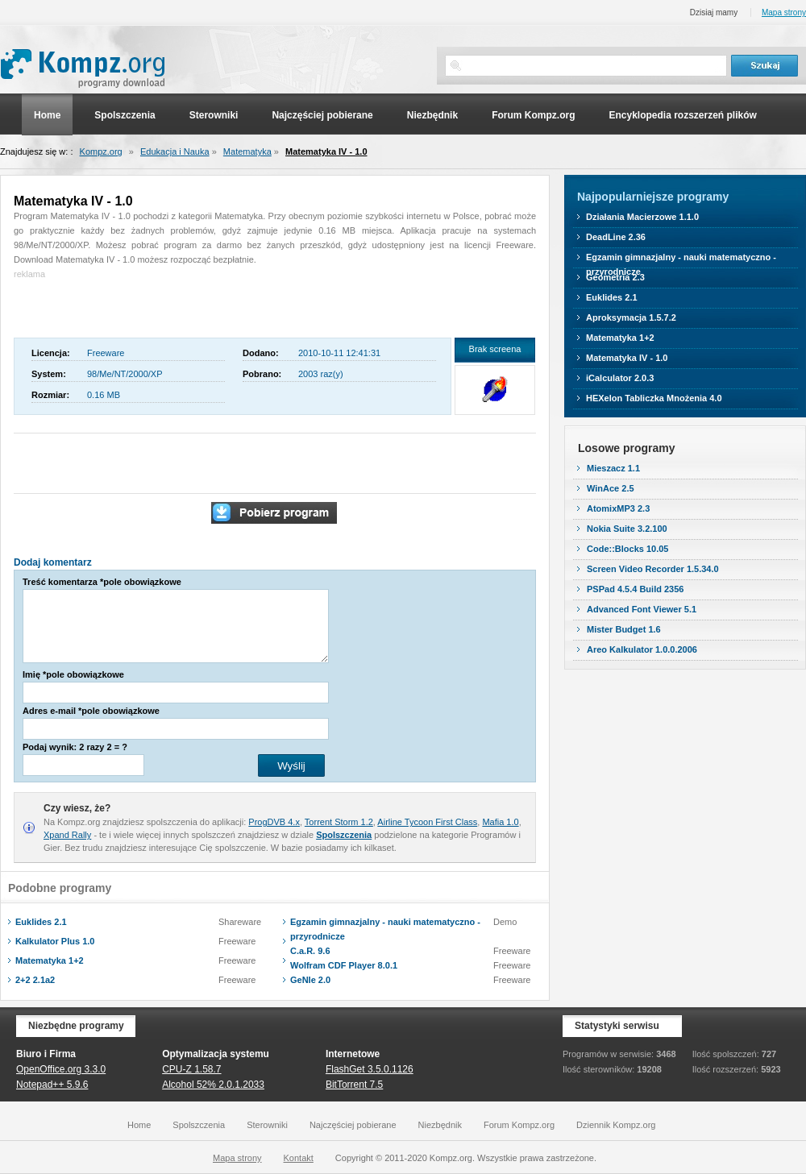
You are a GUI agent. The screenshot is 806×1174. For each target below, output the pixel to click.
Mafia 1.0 (500, 822)
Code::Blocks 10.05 (627, 549)
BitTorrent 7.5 (354, 1084)
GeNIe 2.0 (310, 980)
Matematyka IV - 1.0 (326, 151)
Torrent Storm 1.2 (339, 822)
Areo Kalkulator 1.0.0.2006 (642, 649)
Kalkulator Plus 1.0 (54, 941)
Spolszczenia (124, 115)
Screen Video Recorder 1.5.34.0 (653, 569)
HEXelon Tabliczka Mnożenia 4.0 (654, 398)
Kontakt (299, 1158)
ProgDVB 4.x (274, 822)
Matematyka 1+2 (49, 960)
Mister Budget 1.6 (624, 629)
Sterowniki (214, 115)
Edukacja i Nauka (175, 151)
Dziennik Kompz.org (615, 1125)
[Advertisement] (108, 305)
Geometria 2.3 (615, 277)
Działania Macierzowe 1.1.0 (642, 217)
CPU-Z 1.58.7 (191, 1069)
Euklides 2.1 (41, 922)
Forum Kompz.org (533, 115)
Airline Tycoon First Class (427, 822)
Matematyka (247, 151)
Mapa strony (784, 12)
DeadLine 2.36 (616, 237)
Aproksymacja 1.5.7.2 (631, 317)
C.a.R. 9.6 (310, 951)
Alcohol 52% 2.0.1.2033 (213, 1084)
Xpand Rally (67, 835)
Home (47, 115)
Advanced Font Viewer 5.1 (641, 609)
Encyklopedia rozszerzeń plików (682, 115)
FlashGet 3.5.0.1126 (369, 1069)
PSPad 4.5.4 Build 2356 (635, 589)
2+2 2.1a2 (35, 980)
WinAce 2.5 (610, 488)
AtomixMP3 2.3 (618, 508)
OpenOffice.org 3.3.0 (61, 1069)
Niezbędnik (432, 115)
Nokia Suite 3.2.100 (627, 528)
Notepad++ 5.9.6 (52, 1084)
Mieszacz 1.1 (613, 468)
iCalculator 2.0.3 (620, 378)
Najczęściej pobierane (322, 115)
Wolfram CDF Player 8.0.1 (343, 965)
